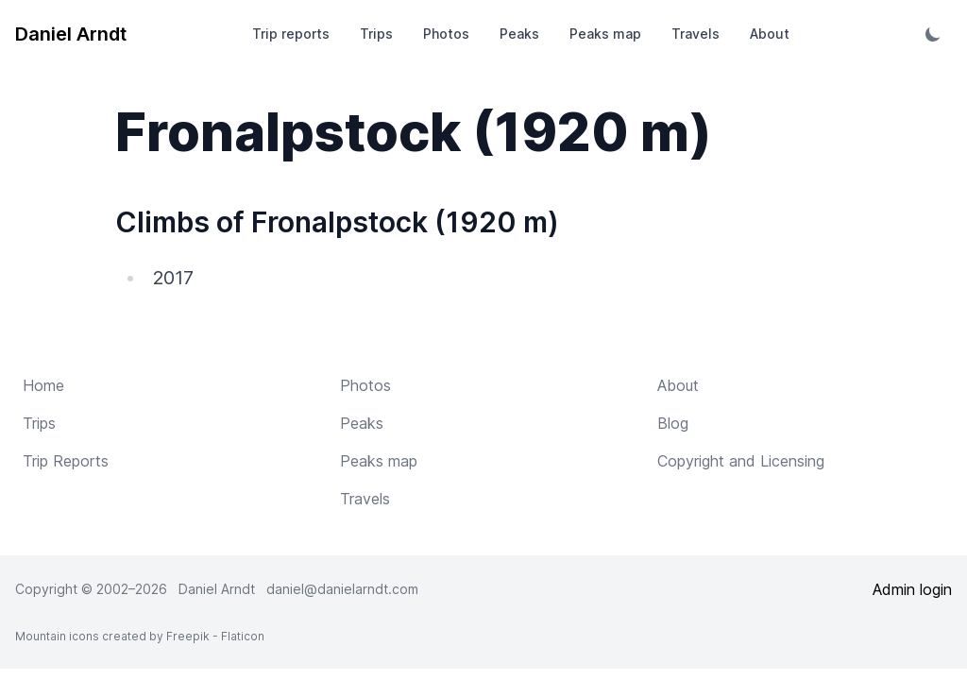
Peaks (519, 34)
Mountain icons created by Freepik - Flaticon (139, 636)
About (769, 34)
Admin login (912, 589)
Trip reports (291, 34)
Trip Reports (66, 460)
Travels (695, 34)
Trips (376, 34)
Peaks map (605, 34)
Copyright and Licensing (740, 460)
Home (43, 385)
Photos (446, 34)
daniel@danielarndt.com (342, 589)
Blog (672, 423)
